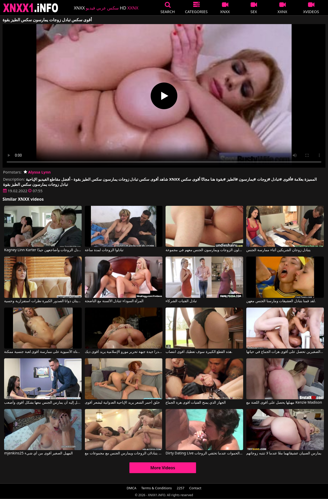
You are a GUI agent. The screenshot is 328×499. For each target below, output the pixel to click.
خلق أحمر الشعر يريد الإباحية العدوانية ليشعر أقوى (122, 403)
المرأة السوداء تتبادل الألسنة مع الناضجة (114, 301)
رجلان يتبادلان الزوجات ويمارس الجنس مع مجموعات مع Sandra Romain (123, 453)
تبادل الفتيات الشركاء (181, 301)
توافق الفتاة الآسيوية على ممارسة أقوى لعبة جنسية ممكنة (42, 352)
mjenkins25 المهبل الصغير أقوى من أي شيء (38, 453)
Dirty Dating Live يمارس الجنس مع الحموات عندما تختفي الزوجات (204, 453)
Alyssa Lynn (37, 172)
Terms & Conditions (156, 488)
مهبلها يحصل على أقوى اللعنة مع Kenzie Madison (284, 403)
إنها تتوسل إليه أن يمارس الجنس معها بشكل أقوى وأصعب (42, 403)
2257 (180, 488)
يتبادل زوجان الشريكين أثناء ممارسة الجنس (278, 250)
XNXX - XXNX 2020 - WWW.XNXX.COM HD (31, 7)
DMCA (131, 488)
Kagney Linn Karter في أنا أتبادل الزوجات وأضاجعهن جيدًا (42, 250)
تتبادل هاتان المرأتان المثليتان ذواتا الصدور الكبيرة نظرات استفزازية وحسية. (42, 301)
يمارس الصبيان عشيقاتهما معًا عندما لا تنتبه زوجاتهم (283, 453)
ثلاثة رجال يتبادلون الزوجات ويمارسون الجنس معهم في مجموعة (204, 250)
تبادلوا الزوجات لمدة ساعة (104, 250)
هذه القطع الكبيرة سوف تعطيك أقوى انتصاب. (199, 352)
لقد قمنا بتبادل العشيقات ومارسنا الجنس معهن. (281, 301)
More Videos (162, 468)
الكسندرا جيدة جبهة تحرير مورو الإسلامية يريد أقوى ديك (123, 352)
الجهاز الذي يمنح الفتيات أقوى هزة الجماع (196, 403)
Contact (195, 488)
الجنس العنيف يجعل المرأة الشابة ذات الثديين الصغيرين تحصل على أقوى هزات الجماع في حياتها (285, 352)
